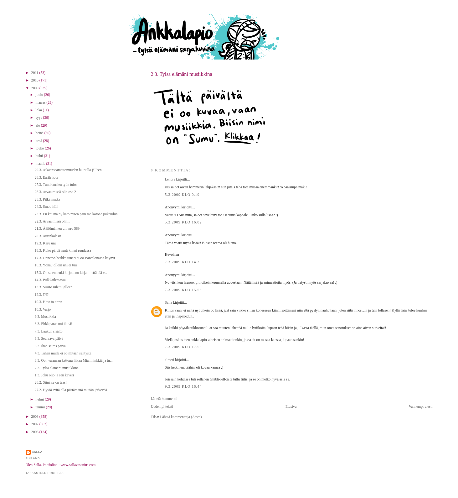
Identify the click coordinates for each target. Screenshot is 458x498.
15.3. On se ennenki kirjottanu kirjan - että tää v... (71, 273)
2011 (35, 73)
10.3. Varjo (43, 309)
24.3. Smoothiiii (47, 207)
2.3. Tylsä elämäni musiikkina (181, 74)
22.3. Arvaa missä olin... (52, 221)
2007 (35, 424)
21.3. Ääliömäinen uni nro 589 (57, 229)
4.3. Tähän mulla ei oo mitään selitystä (63, 353)
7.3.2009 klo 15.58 (183, 290)
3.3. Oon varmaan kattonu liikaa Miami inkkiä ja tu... (74, 361)
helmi (40, 399)
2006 (35, 432)
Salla (168, 303)
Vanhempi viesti (421, 407)
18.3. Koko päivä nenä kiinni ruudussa (63, 251)
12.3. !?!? (42, 295)
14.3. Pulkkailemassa (50, 280)
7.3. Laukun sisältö (49, 331)
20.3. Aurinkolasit (48, 236)
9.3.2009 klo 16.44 (183, 387)
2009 (35, 88)
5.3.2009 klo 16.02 (183, 222)
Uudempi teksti (162, 407)
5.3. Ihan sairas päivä (50, 346)
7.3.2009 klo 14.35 (183, 262)
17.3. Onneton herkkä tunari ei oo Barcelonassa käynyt (75, 258)
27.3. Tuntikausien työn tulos (56, 185)
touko (40, 148)
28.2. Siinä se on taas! (51, 382)
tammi (41, 407)
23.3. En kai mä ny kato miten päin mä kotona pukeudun (76, 214)
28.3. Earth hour (47, 178)
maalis (41, 164)
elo (38, 125)
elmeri (169, 360)
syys (39, 118)
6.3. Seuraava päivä (49, 339)
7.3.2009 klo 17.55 (183, 347)
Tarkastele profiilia (45, 472)
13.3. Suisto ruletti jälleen (53, 287)
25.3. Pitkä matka (47, 199)
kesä (39, 141)
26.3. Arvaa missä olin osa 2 (55, 192)
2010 (35, 80)
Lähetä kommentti (164, 399)
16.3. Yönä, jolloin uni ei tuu (56, 265)
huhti (40, 156)
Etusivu (291, 407)
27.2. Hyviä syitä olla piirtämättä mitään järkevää (71, 390)
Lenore (170, 179)
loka (39, 110)
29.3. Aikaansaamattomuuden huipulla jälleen (68, 170)
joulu (40, 95)
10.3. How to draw (48, 302)
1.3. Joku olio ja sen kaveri (54, 375)
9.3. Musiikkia (45, 317)
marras (41, 103)
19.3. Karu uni (45, 243)
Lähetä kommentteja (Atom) (181, 417)
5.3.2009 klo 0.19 (182, 195)
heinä (40, 133)
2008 (35, 417)
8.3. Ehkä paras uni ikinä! (53, 324)
